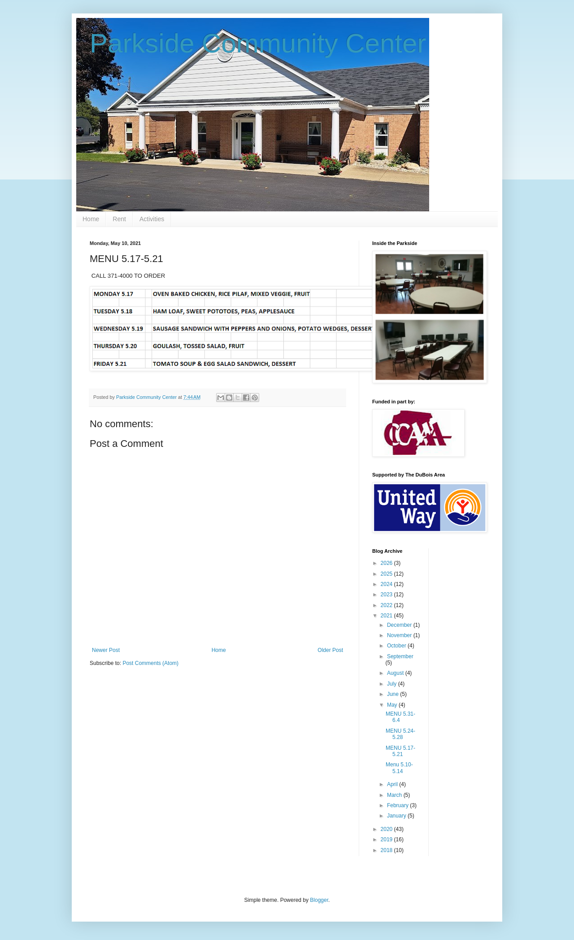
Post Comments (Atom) (150, 663)
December (400, 625)
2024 (387, 584)
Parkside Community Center (258, 43)
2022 (387, 605)
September (400, 656)
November (400, 635)
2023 (387, 594)
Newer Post (106, 650)
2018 (387, 850)
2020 (387, 829)
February (398, 805)
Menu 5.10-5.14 (399, 767)
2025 (387, 574)
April (393, 784)
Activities (151, 219)
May (393, 705)
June (393, 694)
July (392, 684)
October (397, 646)
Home (91, 219)
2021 (387, 615)
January (397, 816)
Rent (119, 219)
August (396, 673)
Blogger (319, 900)
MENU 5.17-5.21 (400, 751)
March (395, 795)
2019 (387, 839)
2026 (387, 563)
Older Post (330, 650)
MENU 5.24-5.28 (400, 734)
